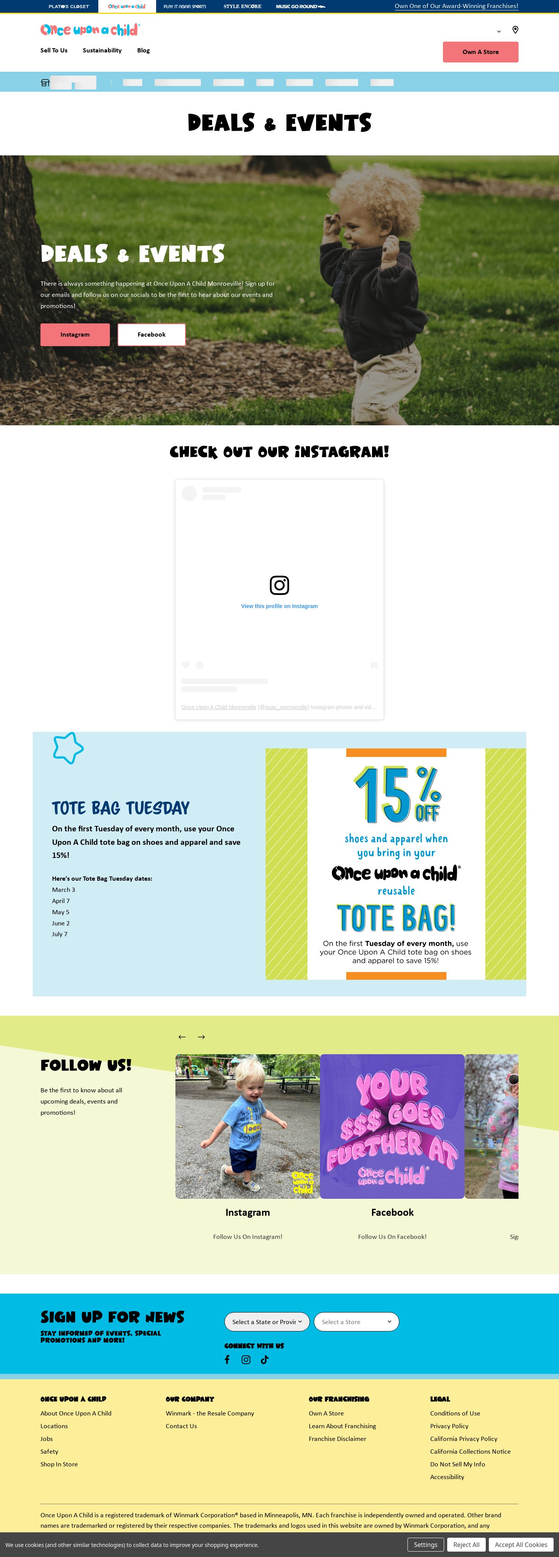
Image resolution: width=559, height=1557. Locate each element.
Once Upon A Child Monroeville (219, 707)
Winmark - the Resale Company (210, 1413)
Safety (49, 1452)
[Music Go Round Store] (301, 6)
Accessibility (447, 1477)
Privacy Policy (449, 1426)
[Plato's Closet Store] (69, 6)
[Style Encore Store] (243, 6)
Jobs (46, 1439)
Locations (54, 1426)
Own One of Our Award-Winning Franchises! (457, 6)
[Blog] (144, 52)
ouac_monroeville (286, 707)
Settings (426, 1544)
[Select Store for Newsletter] (356, 1321)
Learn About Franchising (342, 1426)
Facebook (152, 335)
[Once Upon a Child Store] (127, 6)
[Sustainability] (102, 52)
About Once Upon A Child (75, 1413)
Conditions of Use (455, 1413)
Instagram (75, 335)
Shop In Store (59, 1464)
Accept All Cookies (521, 1544)
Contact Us (181, 1426)
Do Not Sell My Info (457, 1464)
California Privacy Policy (463, 1439)
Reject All (466, 1544)
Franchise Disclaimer (337, 1439)
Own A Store (481, 52)
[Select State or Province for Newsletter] (267, 1321)
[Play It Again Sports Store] (185, 6)
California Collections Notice (470, 1452)
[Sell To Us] (57, 52)
